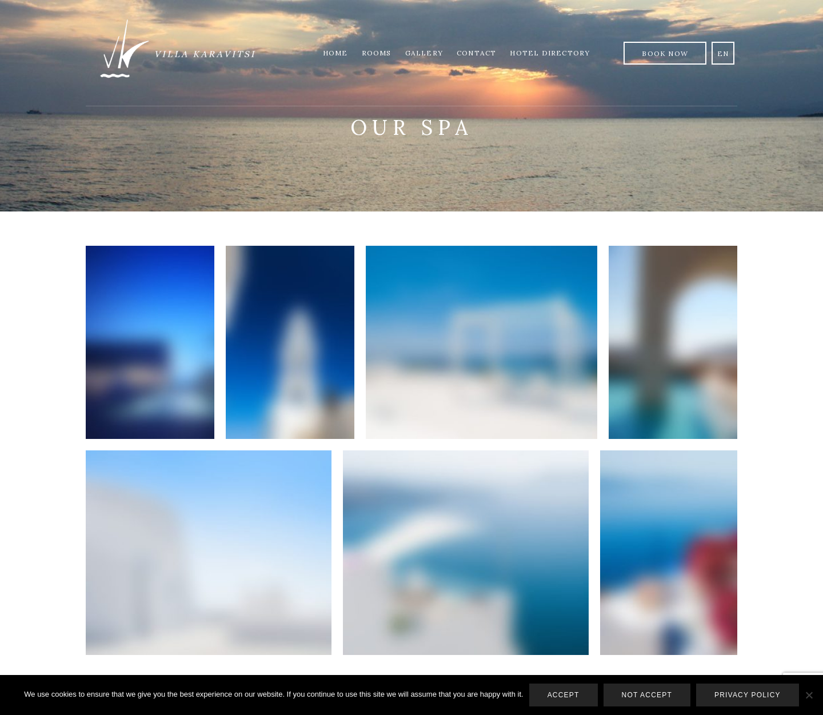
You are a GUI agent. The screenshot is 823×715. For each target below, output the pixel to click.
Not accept (647, 695)
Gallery (424, 53)
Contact (476, 53)
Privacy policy (747, 695)
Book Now (665, 53)
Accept (564, 695)
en (723, 53)
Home (335, 53)
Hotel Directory (550, 53)
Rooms (376, 53)
